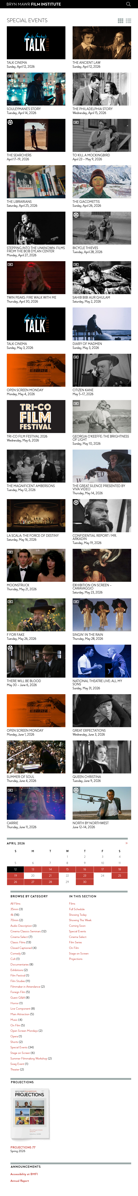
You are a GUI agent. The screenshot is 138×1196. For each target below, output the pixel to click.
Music (76, 967)
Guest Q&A (80, 944)
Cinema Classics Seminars (88, 878)
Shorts (76, 989)
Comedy (78, 900)
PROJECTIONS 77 (85, 1094)
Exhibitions (79, 917)
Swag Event (79, 1011)
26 (11, 882)
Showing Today (15, 1049)
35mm (76, 856)
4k (74, 862)
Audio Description (83, 873)
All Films (78, 850)
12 (11, 869)
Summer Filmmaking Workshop (91, 1005)
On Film (77, 972)
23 (44, 876)
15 (36, 869)
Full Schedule (14, 1043)
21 (28, 876)
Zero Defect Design (44, 1165)
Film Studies (80, 928)
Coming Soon (15, 1060)
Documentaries (82, 911)
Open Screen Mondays (86, 978)
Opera (76, 983)
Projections (13, 1093)
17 (53, 869)
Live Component (83, 955)
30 (44, 882)
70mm (77, 867)
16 (44, 869)
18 (61, 869)
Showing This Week (18, 1054)
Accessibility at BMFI (86, 1121)
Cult (75, 906)
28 (27, 882)
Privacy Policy (53, 1156)
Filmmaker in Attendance (87, 933)
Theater (77, 1016)
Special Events (81, 994)
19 (11, 876)
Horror (77, 950)
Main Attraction (82, 961)
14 (27, 869)
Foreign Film (80, 939)
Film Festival (80, 922)
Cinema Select (81, 884)
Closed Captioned (83, 895)
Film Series (13, 1076)
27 (19, 882)
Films (10, 1038)
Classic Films (80, 889)
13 (19, 869)
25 (61, 876)
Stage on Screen (82, 1000)
